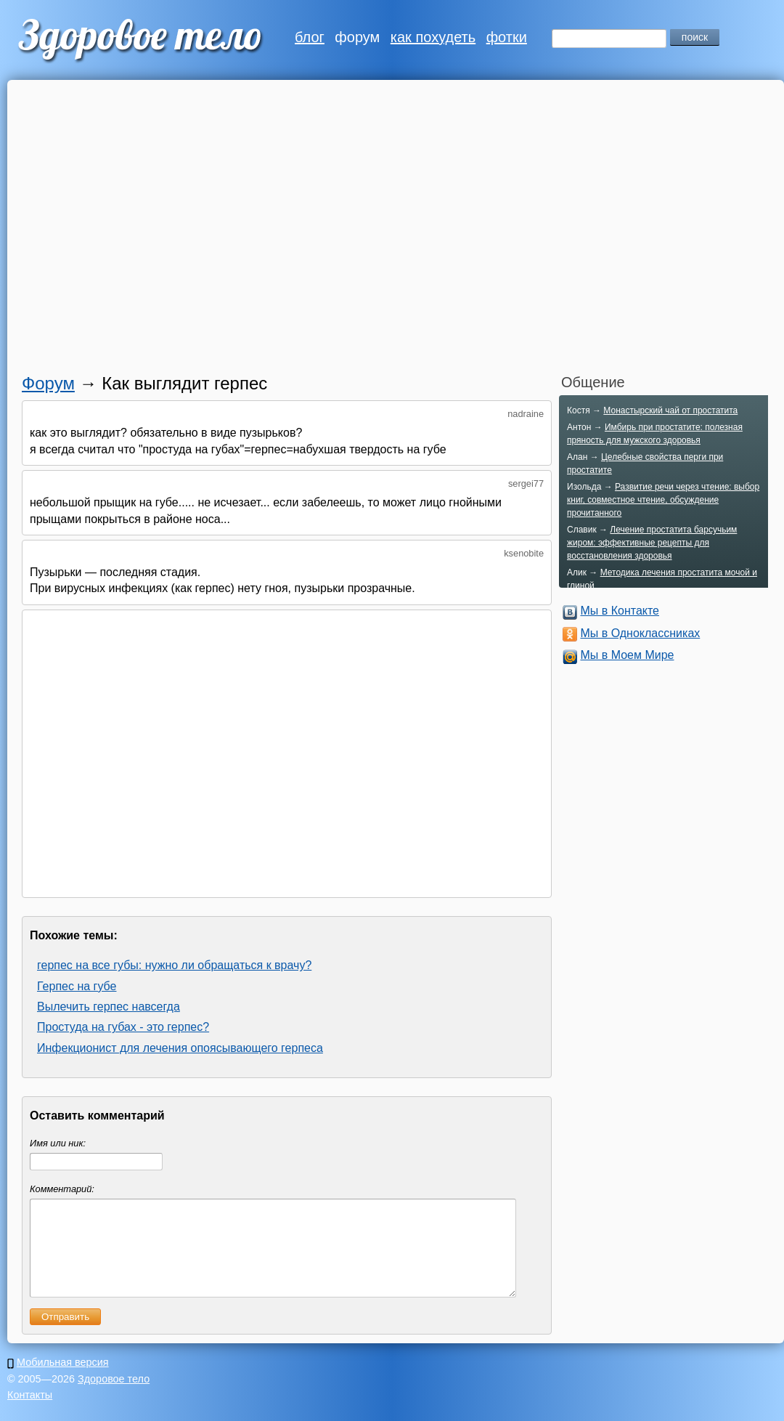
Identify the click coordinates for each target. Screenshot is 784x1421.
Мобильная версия (63, 1379)
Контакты (29, 1412)
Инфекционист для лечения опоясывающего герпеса (180, 1048)
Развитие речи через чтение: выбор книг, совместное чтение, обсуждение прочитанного (663, 500)
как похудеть (433, 37)
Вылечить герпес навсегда (108, 1006)
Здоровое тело (114, 1396)
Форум (48, 383)
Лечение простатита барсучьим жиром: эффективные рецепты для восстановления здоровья (652, 543)
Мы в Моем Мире (627, 655)
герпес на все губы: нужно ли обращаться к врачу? (174, 965)
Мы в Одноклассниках (640, 633)
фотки (506, 37)
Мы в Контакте (619, 610)
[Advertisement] (136, 230)
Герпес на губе (76, 986)
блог (309, 37)
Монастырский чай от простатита (670, 410)
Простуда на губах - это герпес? (123, 1027)
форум (357, 37)
